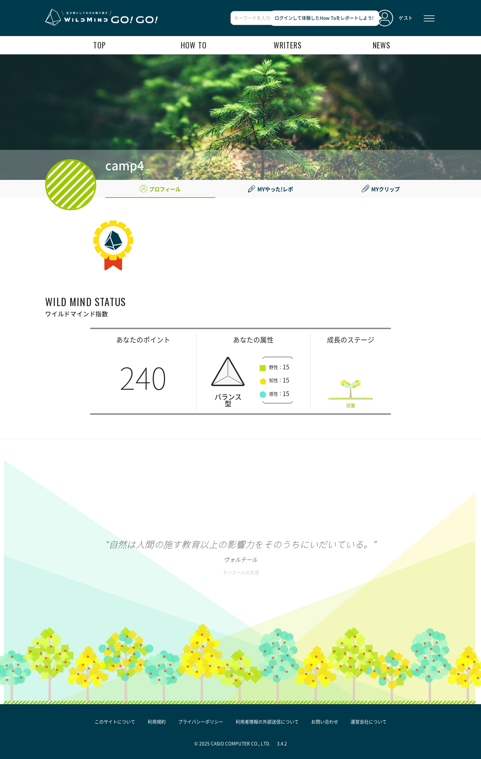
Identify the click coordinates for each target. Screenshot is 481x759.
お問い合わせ (324, 721)
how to (194, 45)
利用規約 (157, 721)
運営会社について (369, 721)
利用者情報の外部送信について (267, 721)
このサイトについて (115, 721)
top (99, 45)
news (381, 45)
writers (288, 45)
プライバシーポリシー (200, 721)
